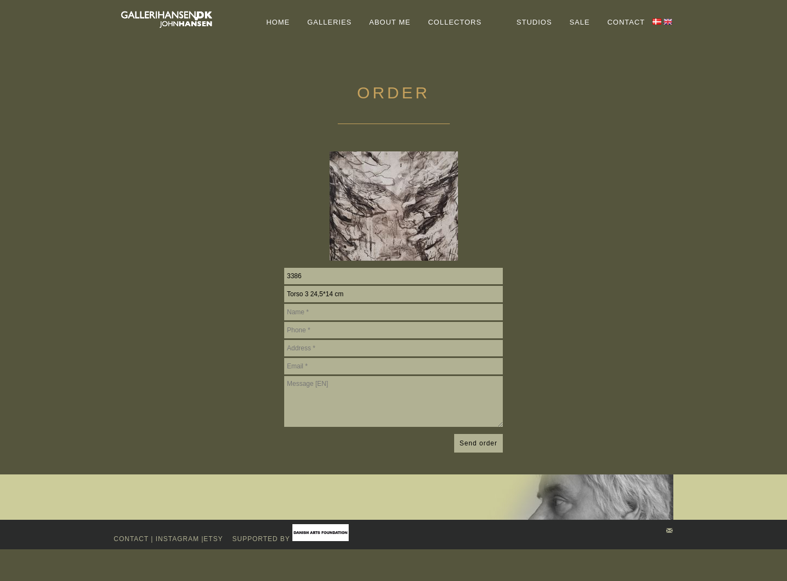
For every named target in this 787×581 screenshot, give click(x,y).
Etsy (214, 539)
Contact (131, 539)
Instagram (177, 539)
